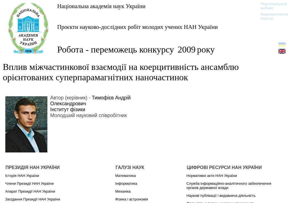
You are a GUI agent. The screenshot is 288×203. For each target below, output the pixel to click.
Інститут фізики (67, 109)
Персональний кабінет (271, 6)
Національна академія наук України (101, 6)
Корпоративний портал (271, 16)
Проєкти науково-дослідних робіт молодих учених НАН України (137, 27)
